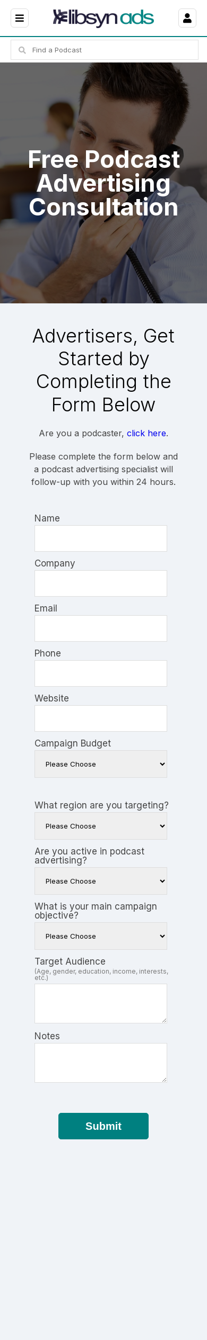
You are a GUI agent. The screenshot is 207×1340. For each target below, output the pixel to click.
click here (146, 433)
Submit (103, 1126)
